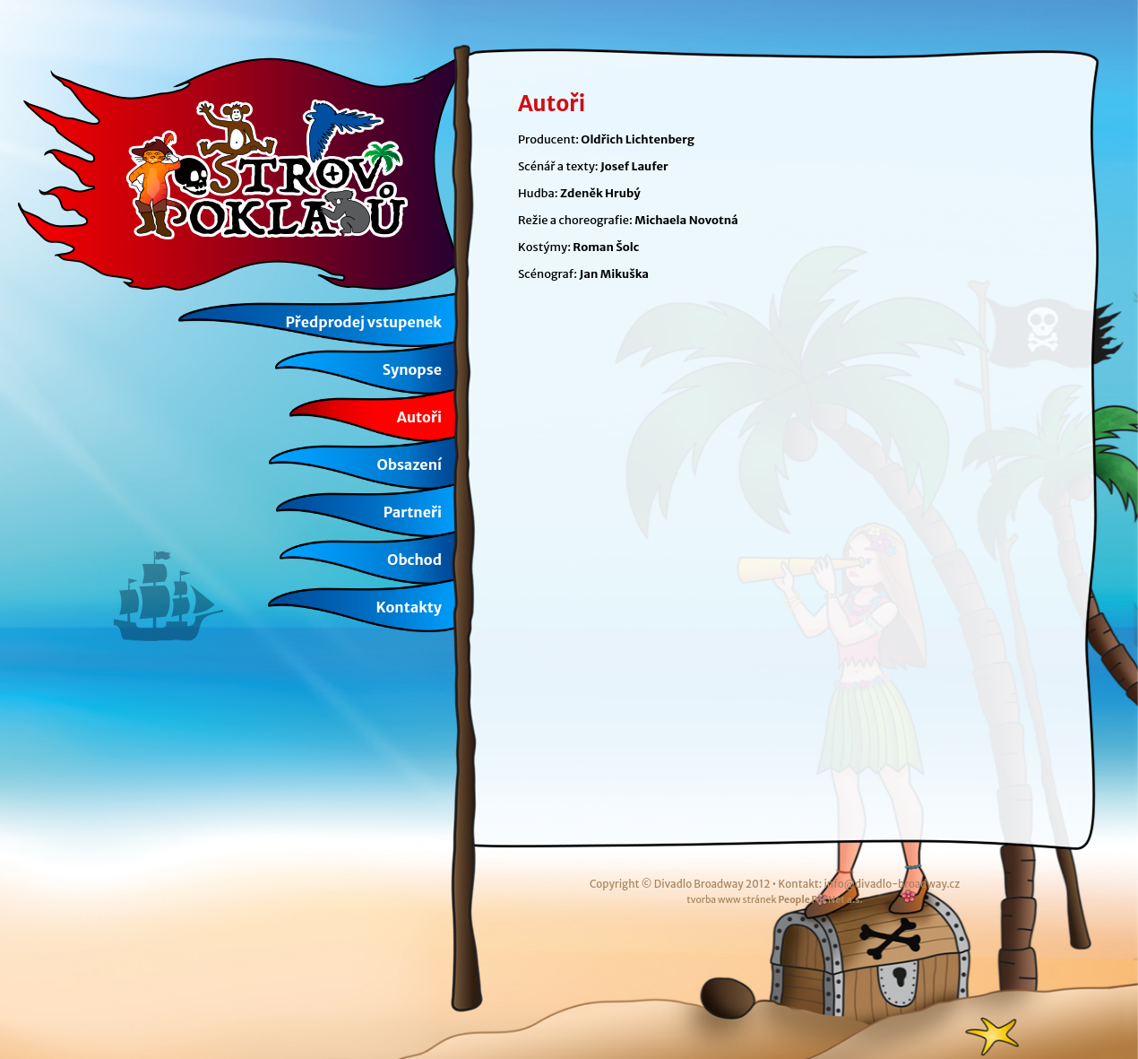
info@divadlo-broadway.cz (891, 883)
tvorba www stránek (774, 900)
